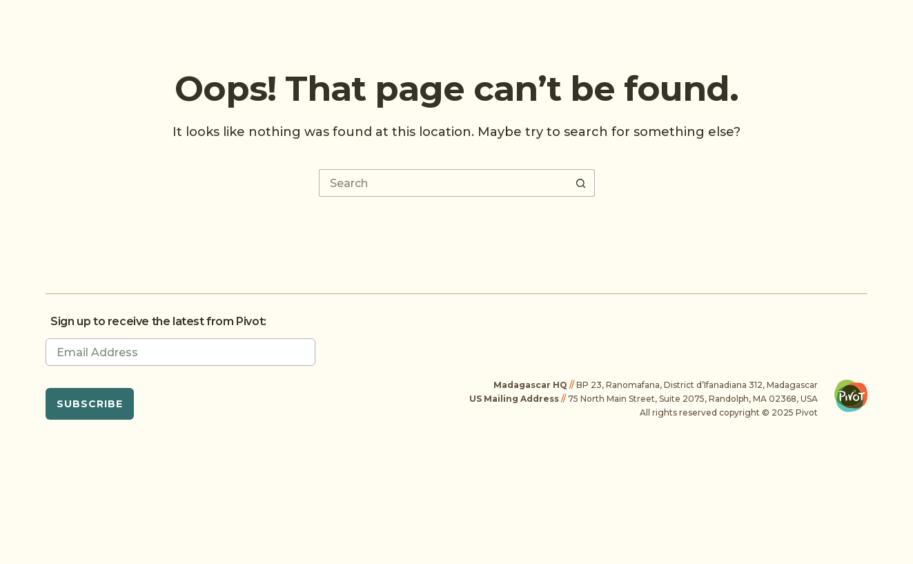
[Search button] (581, 183)
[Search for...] (443, 183)
